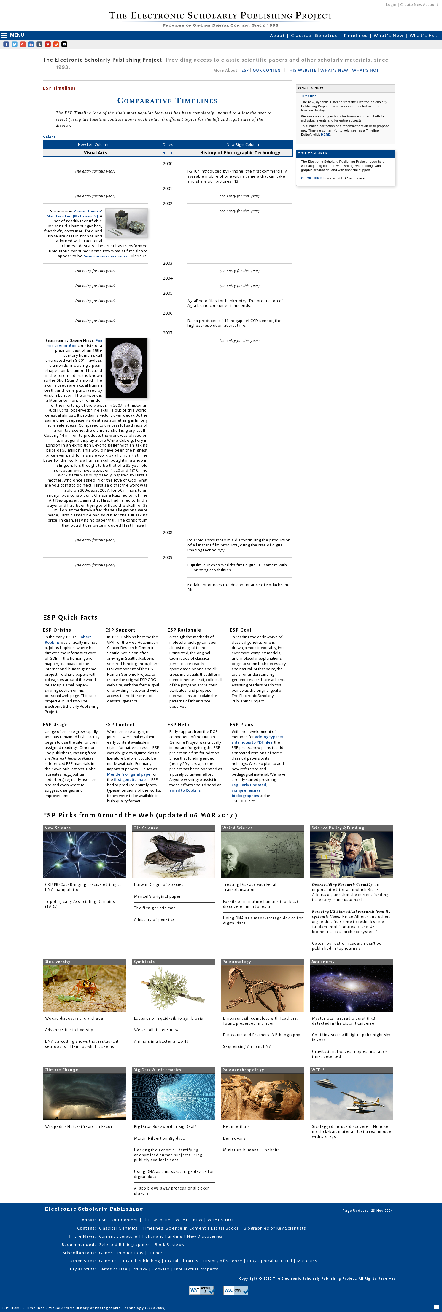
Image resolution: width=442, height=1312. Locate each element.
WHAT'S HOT (365, 70)
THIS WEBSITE (302, 70)
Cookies (161, 1269)
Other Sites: (82, 1260)
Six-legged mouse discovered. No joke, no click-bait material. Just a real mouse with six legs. (351, 1132)
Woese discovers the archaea (74, 1018)
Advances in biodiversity (69, 1030)
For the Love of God (74, 343)
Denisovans (234, 1138)
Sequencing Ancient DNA (247, 1047)
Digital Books (225, 1228)
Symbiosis (144, 962)
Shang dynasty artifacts (106, 256)
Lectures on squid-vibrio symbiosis (168, 1018)
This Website (157, 1219)
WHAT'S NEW (334, 70)
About (278, 35)
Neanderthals (236, 1127)
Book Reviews (169, 1244)
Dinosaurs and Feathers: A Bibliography (261, 1035)
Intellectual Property (196, 1269)
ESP (245, 70)
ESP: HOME (12, 1307)
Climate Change (61, 1070)
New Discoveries (204, 1236)
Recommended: (79, 1244)
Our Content (125, 1219)
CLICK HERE (312, 178)
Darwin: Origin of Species (159, 885)
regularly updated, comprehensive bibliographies (249, 790)
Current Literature (119, 1236)
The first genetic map (155, 908)
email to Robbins (185, 790)
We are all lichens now (156, 1030)
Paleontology (236, 962)
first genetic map (130, 779)
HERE (325, 134)
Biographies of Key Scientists (275, 1228)
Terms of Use (114, 1269)
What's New (389, 35)
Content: (86, 1228)
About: (89, 1219)
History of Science (223, 1260)
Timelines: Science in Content (175, 1228)
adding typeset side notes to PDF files (257, 739)
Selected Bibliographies (125, 1244)
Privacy (141, 1269)
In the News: (82, 1236)
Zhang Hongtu (87, 210)
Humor (156, 1252)
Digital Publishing (142, 1260)
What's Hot (424, 35)
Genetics (109, 1260)
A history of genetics (154, 920)
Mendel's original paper (130, 774)
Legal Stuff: (83, 1269)
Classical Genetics (314, 35)
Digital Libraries (182, 1260)
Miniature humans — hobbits (251, 1150)
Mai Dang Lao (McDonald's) (72, 216)
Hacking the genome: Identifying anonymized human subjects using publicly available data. (168, 1155)
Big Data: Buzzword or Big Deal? (165, 1127)
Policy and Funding (162, 1236)
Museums (307, 1260)
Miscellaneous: (79, 1252)
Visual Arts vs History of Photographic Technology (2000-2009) (108, 1307)
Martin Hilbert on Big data (159, 1138)
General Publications (122, 1252)
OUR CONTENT (268, 70)
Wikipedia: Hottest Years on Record (80, 1127)
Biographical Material (270, 1260)
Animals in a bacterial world (161, 1042)
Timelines (356, 35)
